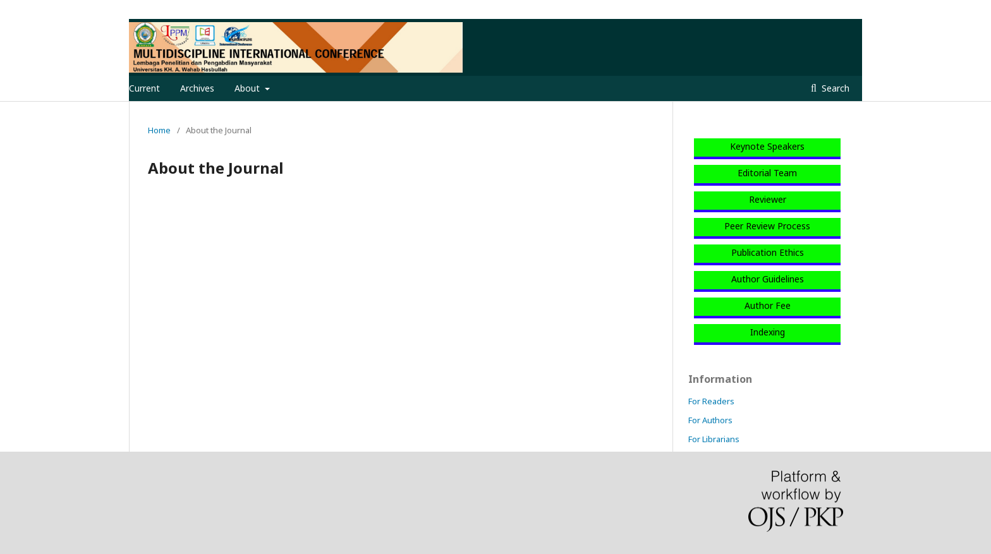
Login (851, 9)
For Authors (710, 420)
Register (810, 9)
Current (144, 88)
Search (834, 88)
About (248, 88)
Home (159, 130)
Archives (197, 88)
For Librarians (713, 439)
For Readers (711, 401)
